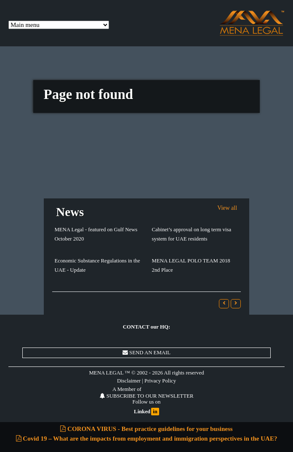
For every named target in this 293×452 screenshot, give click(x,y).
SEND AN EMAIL (146, 353)
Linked (146, 412)
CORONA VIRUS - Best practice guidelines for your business (146, 428)
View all (227, 208)
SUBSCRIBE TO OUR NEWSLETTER (147, 396)
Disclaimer (129, 381)
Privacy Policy (160, 381)
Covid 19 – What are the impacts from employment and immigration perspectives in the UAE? (146, 438)
